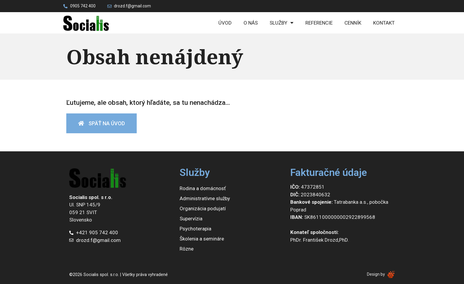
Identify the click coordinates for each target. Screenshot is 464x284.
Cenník (352, 23)
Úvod (225, 23)
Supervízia (191, 219)
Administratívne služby (205, 198)
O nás (251, 23)
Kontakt (384, 23)
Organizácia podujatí (203, 208)
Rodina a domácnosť (203, 188)
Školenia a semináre (202, 239)
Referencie (319, 23)
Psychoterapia (195, 229)
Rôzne (187, 249)
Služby (282, 22)
